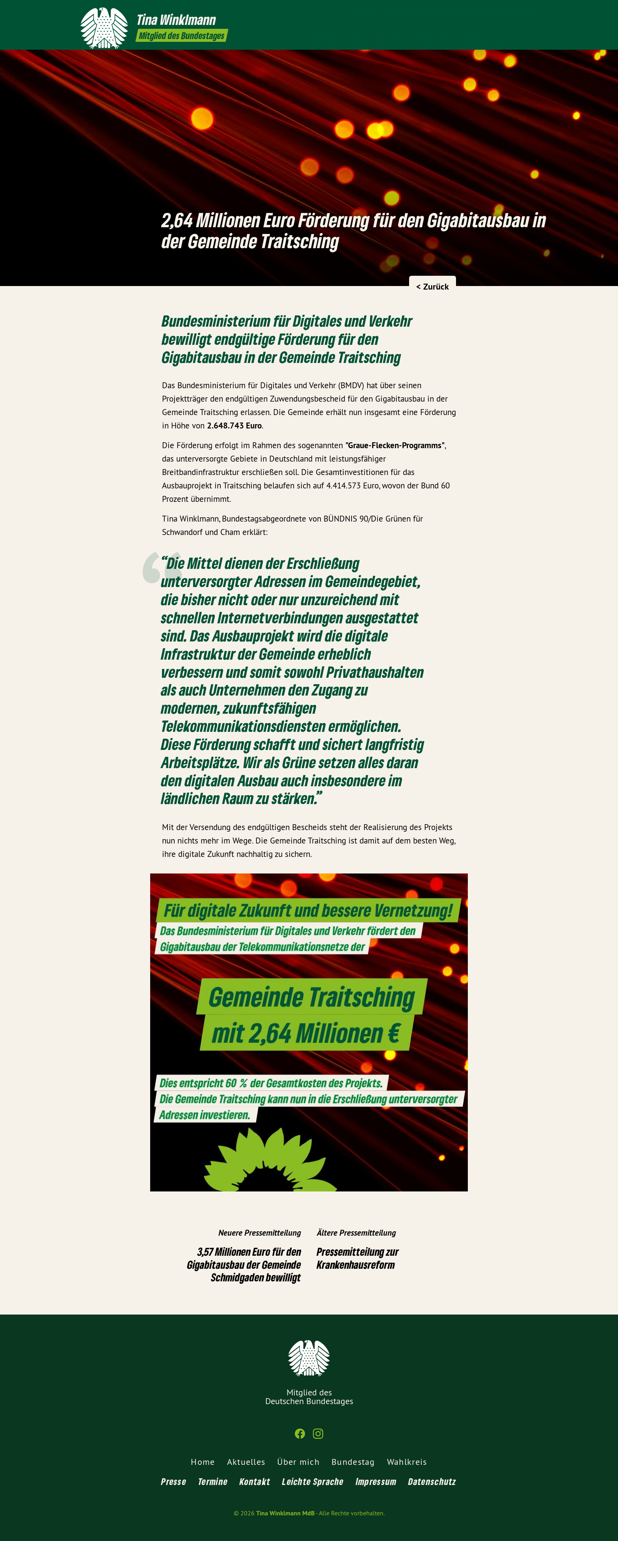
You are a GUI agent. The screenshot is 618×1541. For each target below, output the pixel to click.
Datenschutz (432, 1481)
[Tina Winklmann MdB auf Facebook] (520, 10)
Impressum (376, 1481)
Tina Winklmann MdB (285, 1513)
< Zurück (432, 286)
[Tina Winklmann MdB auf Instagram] (532, 10)
